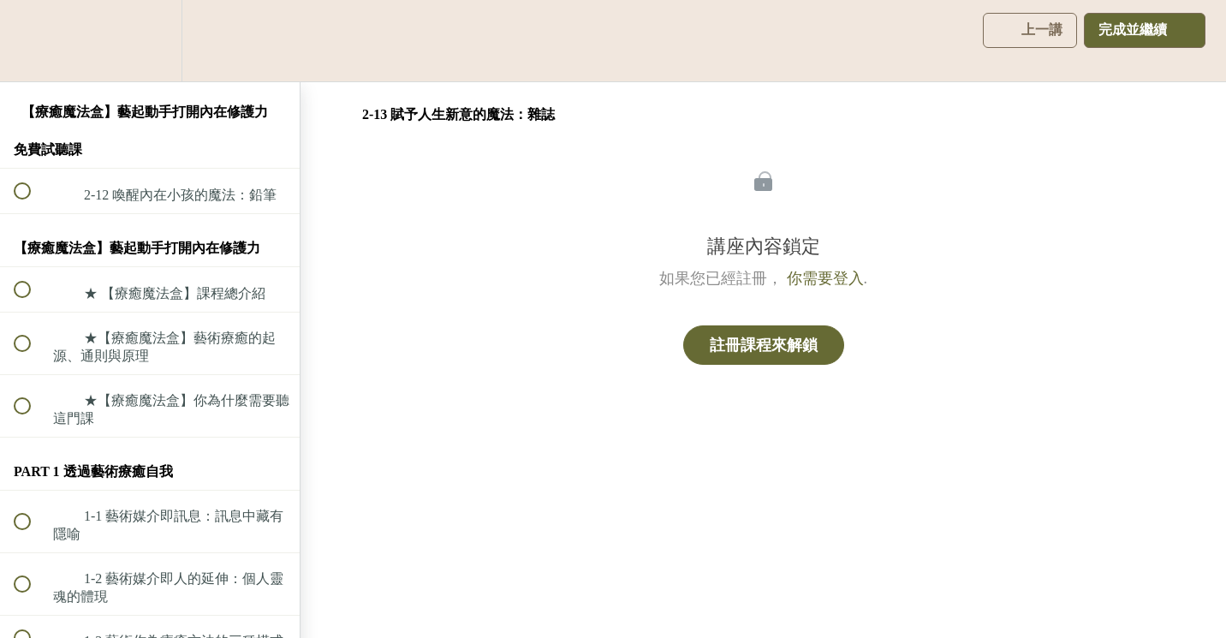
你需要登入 (825, 278)
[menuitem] (150, 40)
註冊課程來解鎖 (764, 345)
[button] (31, 40)
